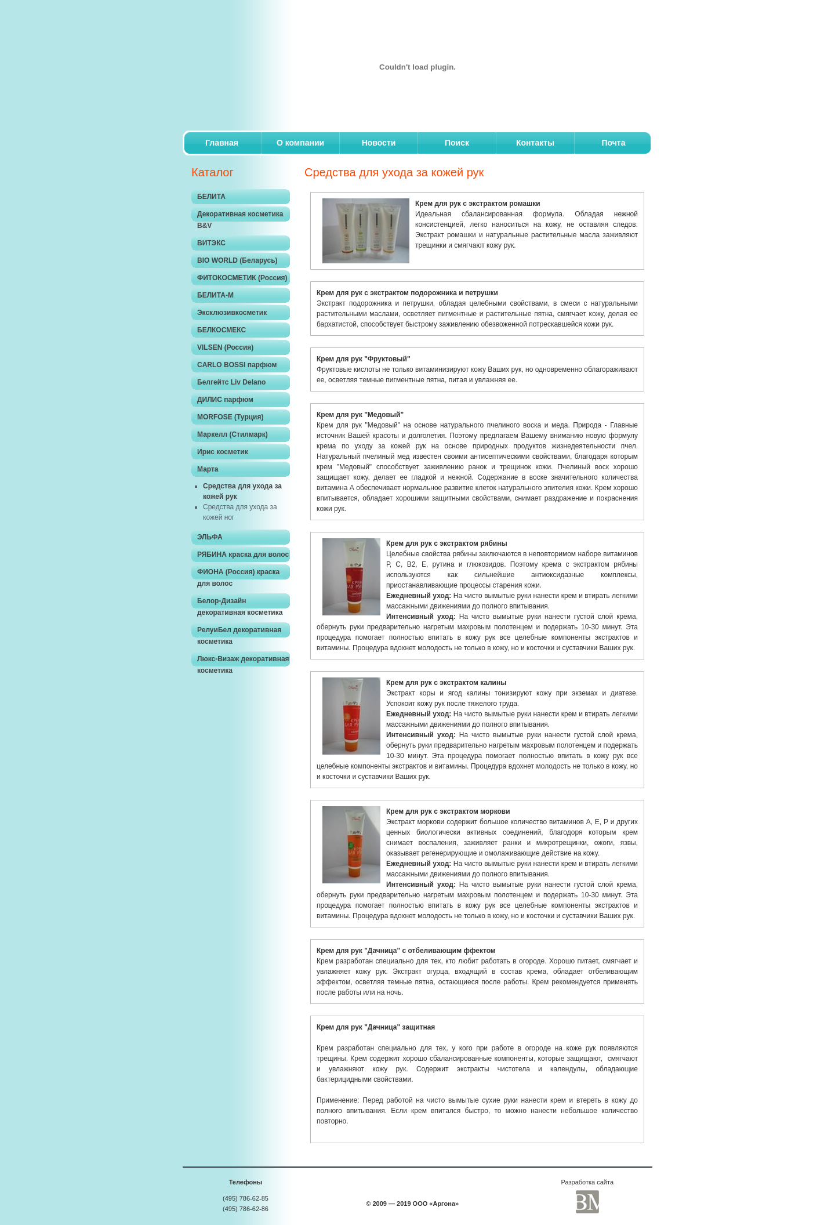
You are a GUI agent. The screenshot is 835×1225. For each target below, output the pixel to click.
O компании (300, 142)
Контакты (535, 142)
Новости (379, 142)
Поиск (457, 142)
